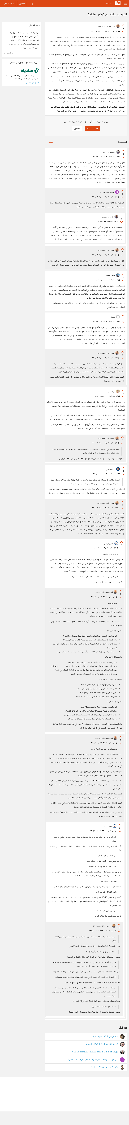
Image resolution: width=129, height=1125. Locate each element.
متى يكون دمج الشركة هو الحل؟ (104, 1080)
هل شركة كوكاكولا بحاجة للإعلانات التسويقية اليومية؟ (95, 1065)
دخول (77, 128)
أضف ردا (103, 156)
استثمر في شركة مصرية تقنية (105, 1050)
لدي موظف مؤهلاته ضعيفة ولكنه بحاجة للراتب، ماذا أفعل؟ (93, 1073)
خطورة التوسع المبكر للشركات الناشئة (102, 1057)
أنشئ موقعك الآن (32, 82)
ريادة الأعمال (115, 31)
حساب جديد (92, 128)
